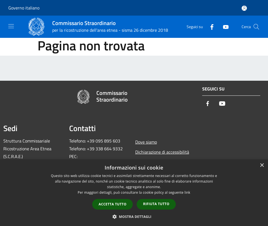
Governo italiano (23, 7)
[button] (134, 216)
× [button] (262, 165)
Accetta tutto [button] (112, 204)
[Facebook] (209, 26)
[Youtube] (223, 26)
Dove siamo (146, 142)
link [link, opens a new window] (187, 192)
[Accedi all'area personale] (244, 8)
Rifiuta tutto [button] (156, 204)
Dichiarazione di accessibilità (162, 152)
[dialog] (134, 192)
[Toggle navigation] (11, 26)
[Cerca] (256, 26)
